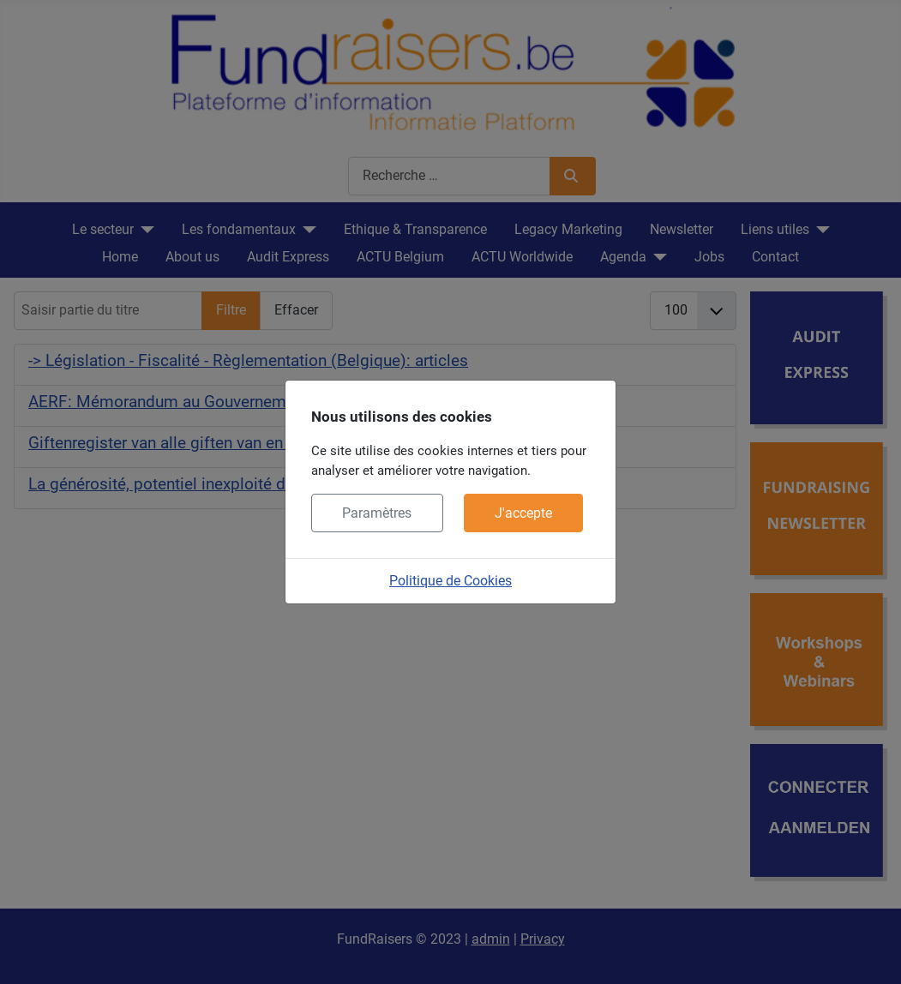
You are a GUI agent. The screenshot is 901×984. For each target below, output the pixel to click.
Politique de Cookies (450, 581)
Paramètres (376, 513)
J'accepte (523, 513)
